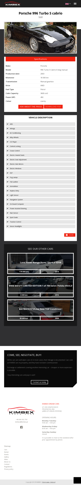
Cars (5, 450)
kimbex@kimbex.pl (21, 422)
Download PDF (53, 106)
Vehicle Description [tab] (40, 117)
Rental (6, 452)
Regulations (8, 467)
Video (6, 459)
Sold (41, 17)
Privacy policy (8, 469)
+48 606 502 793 (21, 419)
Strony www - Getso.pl (48, 482)
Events (6, 454)
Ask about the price (31, 107)
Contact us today (39, 382)
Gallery (6, 457)
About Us (7, 462)
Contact (6, 464)
